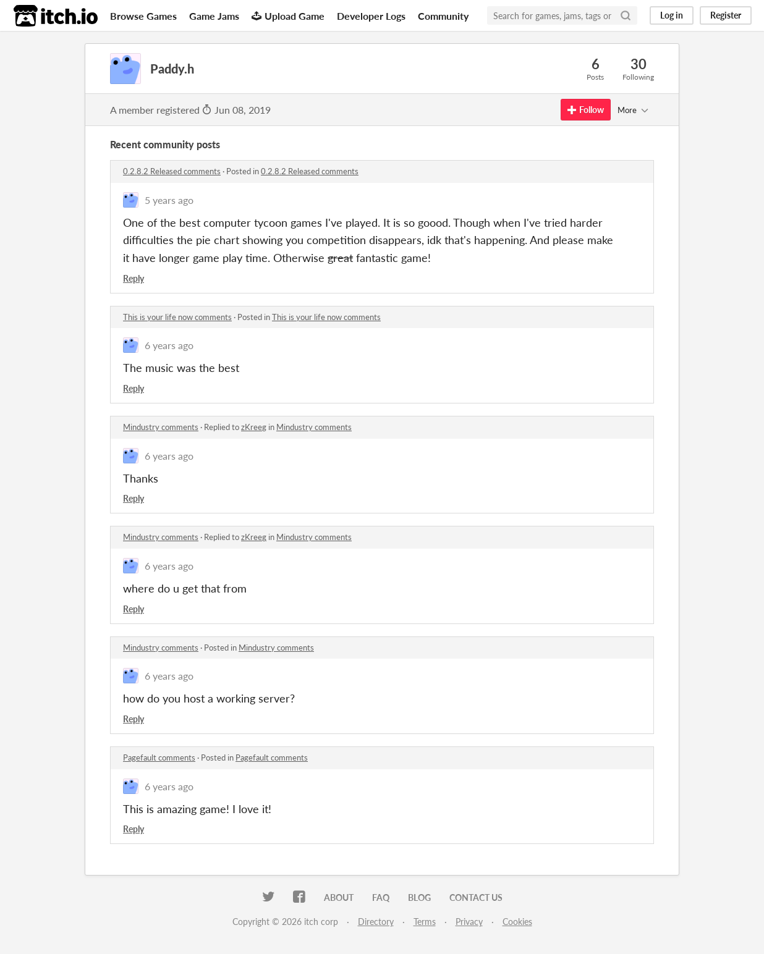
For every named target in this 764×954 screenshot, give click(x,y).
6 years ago (169, 345)
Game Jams (214, 16)
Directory (376, 921)
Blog (419, 897)
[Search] (625, 15)
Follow (585, 109)
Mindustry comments (160, 427)
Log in (671, 15)
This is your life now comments (177, 317)
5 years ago (169, 200)
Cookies (517, 921)
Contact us (476, 897)
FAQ (380, 897)
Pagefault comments (159, 757)
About (339, 897)
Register (725, 15)
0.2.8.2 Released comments (172, 171)
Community (443, 16)
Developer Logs (371, 16)
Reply (133, 278)
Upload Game (288, 16)
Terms (425, 921)
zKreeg (253, 427)
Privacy (469, 921)
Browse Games (143, 16)
